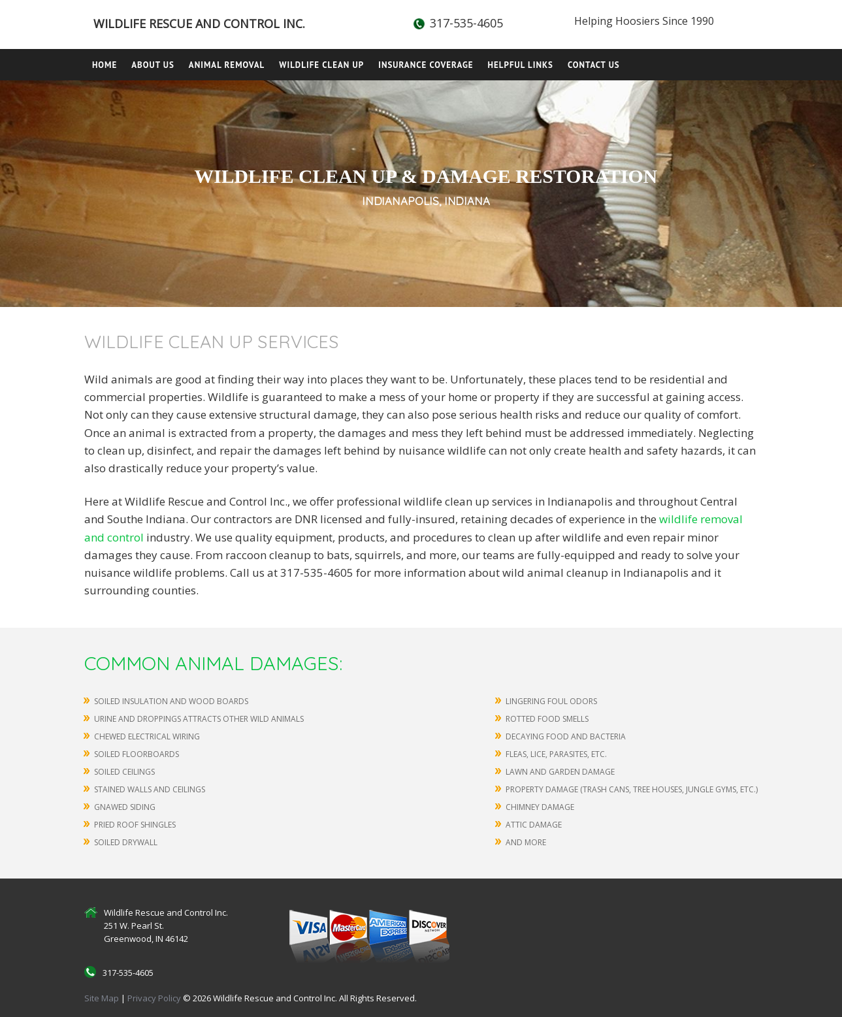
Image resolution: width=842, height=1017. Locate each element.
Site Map (101, 998)
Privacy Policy (155, 998)
